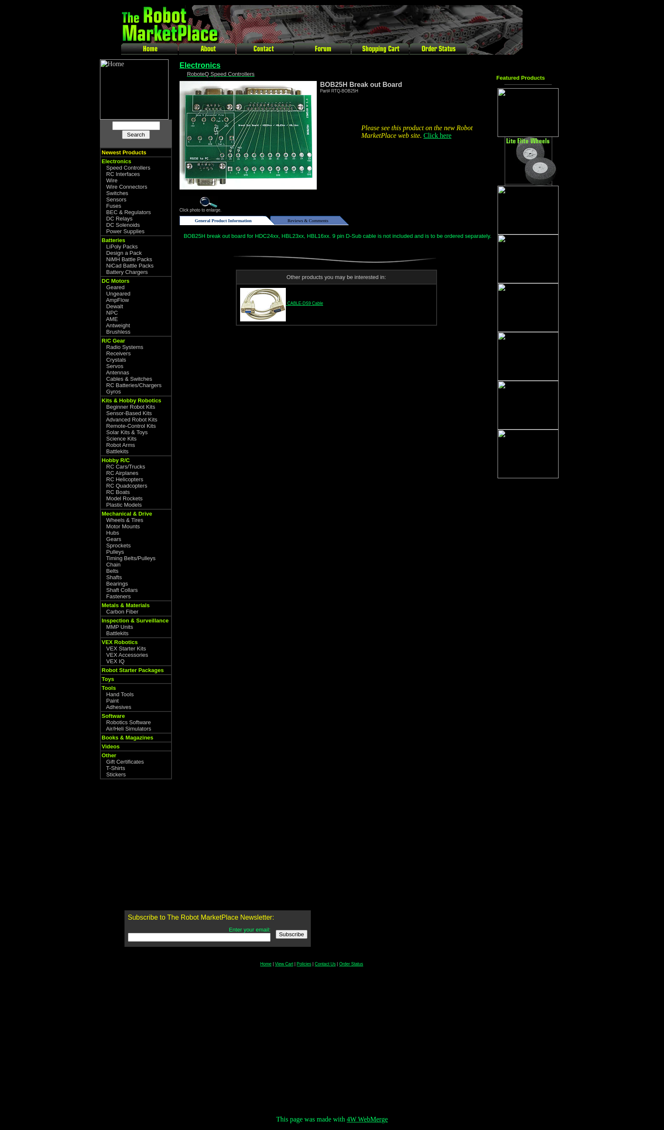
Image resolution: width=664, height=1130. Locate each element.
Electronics (200, 65)
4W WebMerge (367, 1119)
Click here (437, 135)
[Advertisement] (530, 618)
